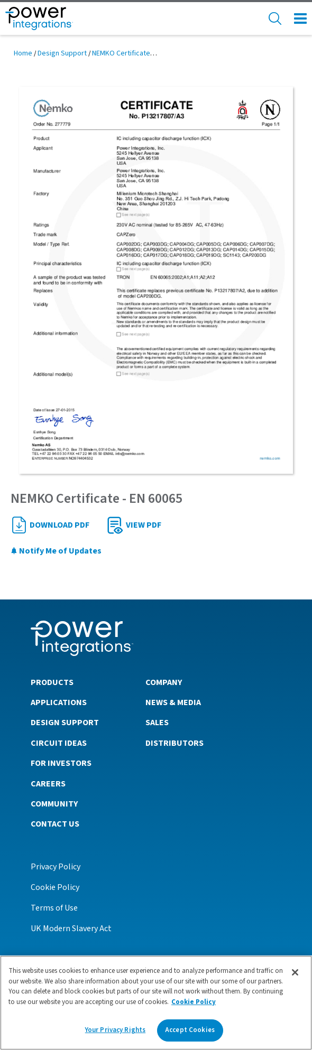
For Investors (61, 763)
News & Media (173, 702)
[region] (156, 1002)
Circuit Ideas (59, 743)
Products (52, 682)
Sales (157, 722)
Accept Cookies (190, 1030)
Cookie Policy (55, 887)
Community (54, 804)
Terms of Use (54, 908)
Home (23, 53)
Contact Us (55, 824)
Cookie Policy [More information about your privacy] (193, 1002)
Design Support (62, 53)
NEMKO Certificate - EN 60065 (137, 53)
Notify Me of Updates (56, 551)
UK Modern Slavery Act (71, 928)
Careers (48, 784)
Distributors (174, 743)
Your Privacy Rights (115, 1030)
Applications (59, 702)
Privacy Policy (55, 867)
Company (163, 682)
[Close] (295, 972)
